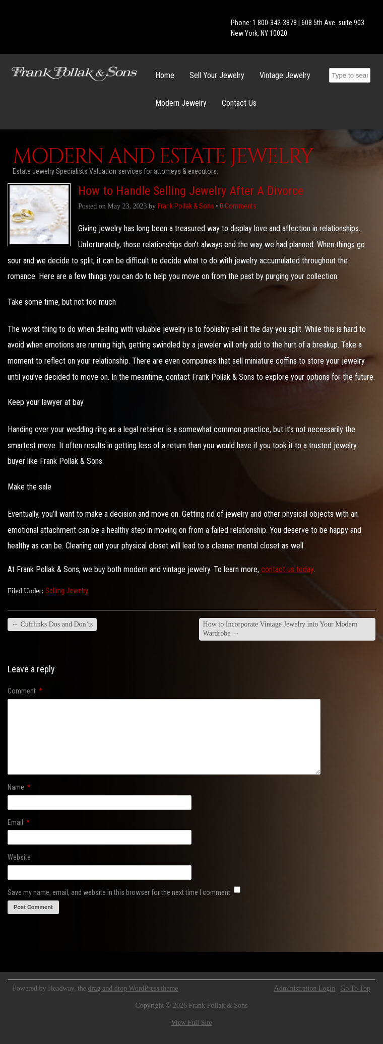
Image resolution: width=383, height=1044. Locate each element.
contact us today (287, 569)
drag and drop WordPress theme (133, 988)
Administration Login (305, 988)
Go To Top (355, 988)
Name (19, 787)
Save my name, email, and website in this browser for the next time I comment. (120, 892)
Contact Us (239, 103)
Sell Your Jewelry (216, 75)
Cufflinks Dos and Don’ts (52, 624)
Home (164, 75)
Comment (25, 691)
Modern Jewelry (181, 103)
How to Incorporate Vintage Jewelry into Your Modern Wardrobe (280, 628)
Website (19, 857)
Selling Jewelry (66, 591)
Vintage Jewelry (285, 75)
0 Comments (238, 206)
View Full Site (191, 1022)
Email (19, 822)
